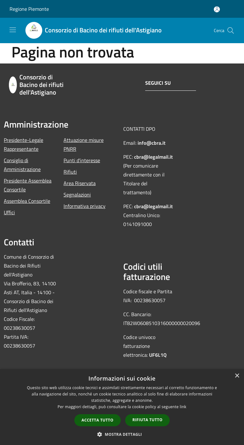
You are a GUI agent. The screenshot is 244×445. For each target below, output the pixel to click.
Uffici (9, 212)
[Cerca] (230, 30)
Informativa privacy (84, 206)
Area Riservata (80, 183)
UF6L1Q (157, 355)
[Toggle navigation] (13, 30)
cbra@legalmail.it (153, 157)
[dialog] (122, 407)
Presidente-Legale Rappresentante (23, 144)
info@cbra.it (152, 143)
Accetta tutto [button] (97, 420)
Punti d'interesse (82, 160)
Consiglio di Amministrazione (22, 164)
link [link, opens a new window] (183, 406)
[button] (122, 434)
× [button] (236, 376)
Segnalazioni (77, 194)
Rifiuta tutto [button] (147, 419)
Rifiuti (70, 172)
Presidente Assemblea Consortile (27, 185)
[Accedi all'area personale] (217, 9)
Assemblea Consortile (27, 201)
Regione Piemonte (29, 9)
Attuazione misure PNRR (84, 144)
